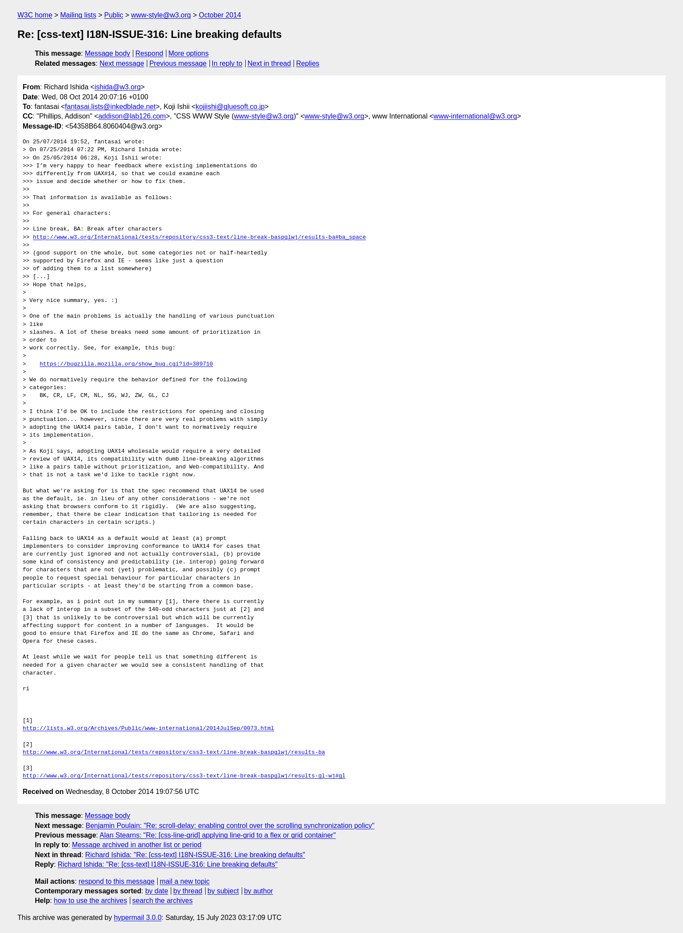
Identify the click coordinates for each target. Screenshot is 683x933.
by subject (223, 891)
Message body (107, 53)
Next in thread (269, 63)
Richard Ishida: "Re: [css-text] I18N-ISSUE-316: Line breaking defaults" (195, 854)
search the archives (162, 900)
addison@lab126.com (132, 116)
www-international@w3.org (475, 116)
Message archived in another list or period (136, 844)
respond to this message (116, 881)
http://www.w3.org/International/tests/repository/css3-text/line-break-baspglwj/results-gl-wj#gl (184, 776)
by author (258, 891)
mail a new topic (185, 881)
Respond (149, 53)
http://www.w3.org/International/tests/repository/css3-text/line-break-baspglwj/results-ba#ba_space (199, 237)
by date (156, 891)
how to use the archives (90, 900)
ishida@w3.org (118, 87)
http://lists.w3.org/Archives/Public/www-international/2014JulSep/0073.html (148, 729)
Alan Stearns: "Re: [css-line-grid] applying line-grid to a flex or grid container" (218, 835)
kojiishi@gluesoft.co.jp (230, 106)
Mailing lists (78, 15)
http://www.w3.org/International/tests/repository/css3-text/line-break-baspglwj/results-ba (174, 753)
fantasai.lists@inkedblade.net (110, 106)
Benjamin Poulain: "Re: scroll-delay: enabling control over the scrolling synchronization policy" (230, 825)
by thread (188, 891)
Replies (307, 63)
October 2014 (220, 15)
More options (189, 53)
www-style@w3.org (161, 15)
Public (113, 15)
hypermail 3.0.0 (137, 917)
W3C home (34, 15)
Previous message (178, 63)
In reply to (227, 63)
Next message (122, 63)
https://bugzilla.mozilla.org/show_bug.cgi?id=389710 (126, 364)
